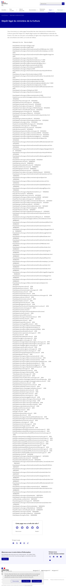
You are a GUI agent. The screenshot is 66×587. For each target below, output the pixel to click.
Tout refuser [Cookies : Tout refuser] (26, 581)
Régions (50, 10)
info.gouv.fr (54, 570)
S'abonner (5, 559)
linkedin (53, 556)
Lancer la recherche (63, 3)
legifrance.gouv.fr (45, 570)
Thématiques (60, 10)
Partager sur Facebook (13, 543)
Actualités (4, 10)
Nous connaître (12, 10)
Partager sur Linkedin (20, 543)
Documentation (32, 10)
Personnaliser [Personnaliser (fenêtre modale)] (16, 581)
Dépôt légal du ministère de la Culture (21, 20)
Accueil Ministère (5, 15)
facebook (57, 556)
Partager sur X (17, 543)
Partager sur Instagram (24, 543)
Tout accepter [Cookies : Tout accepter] (36, 581)
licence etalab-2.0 (27, 585)
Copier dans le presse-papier (27, 543)
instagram (61, 556)
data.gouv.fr (35, 570)
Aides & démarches (21, 10)
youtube (50, 560)
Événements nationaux (42, 10)
